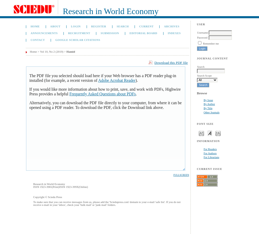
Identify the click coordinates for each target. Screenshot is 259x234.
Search (123, 26)
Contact (37, 40)
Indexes (174, 33)
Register (98, 26)
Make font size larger (218, 133)
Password (202, 37)
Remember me (211, 43)
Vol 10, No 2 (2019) (51, 51)
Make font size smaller (201, 133)
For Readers (210, 149)
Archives (172, 26)
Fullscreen (181, 175)
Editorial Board (143, 33)
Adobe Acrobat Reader (116, 80)
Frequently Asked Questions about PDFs (102, 94)
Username (202, 32)
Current (146, 26)
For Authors (210, 153)
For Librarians (211, 157)
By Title (208, 108)
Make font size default (209, 133)
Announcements (44, 33)
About (55, 26)
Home (35, 26)
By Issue (208, 100)
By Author (209, 104)
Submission (110, 33)
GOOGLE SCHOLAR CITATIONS (77, 40)
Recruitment (79, 33)
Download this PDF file (171, 63)
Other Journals (211, 112)
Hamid (70, 51)
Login (76, 26)
